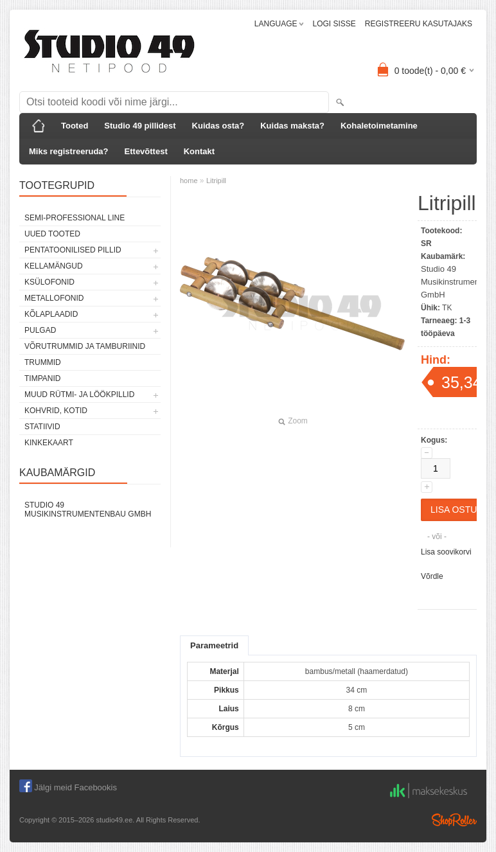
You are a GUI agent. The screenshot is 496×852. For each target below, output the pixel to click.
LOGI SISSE (333, 23)
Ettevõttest (146, 151)
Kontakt (199, 151)
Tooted (74, 125)
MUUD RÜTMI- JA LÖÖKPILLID (79, 394)
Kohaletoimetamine (379, 125)
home (189, 180)
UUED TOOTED (52, 233)
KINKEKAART (48, 442)
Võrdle (432, 576)
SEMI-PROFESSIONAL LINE (74, 217)
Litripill (216, 180)
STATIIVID (42, 426)
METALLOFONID (54, 298)
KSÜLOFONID (49, 282)
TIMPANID (42, 378)
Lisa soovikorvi (446, 551)
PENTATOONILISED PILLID (72, 249)
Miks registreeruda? (69, 151)
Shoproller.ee (454, 819)
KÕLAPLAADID (51, 314)
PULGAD (40, 330)
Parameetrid (214, 645)
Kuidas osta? (218, 125)
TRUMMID (42, 362)
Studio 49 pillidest (139, 125)
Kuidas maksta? (292, 125)
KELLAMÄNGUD (53, 266)
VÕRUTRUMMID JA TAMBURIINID (84, 346)
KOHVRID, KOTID (55, 410)
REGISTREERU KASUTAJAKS (418, 23)
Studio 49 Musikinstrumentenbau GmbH (87, 510)
